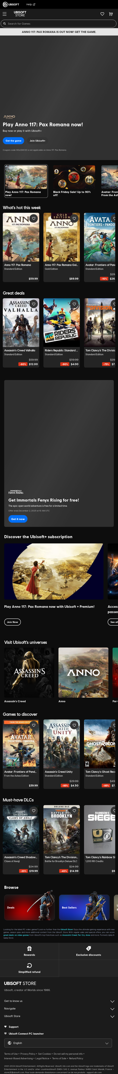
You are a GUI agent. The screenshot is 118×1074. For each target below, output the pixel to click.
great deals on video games (16, 935)
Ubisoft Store (66, 929)
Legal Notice (42, 1058)
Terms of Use (11, 1053)
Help (30, 4)
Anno (88, 935)
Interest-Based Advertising (18, 1058)
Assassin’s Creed (69, 935)
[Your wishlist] (102, 13)
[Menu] (4, 13)
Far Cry (81, 935)
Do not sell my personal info (68, 1053)
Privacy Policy (27, 1053)
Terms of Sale (59, 1058)
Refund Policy (76, 1058)
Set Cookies (44, 1053)
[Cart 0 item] (110, 13)
